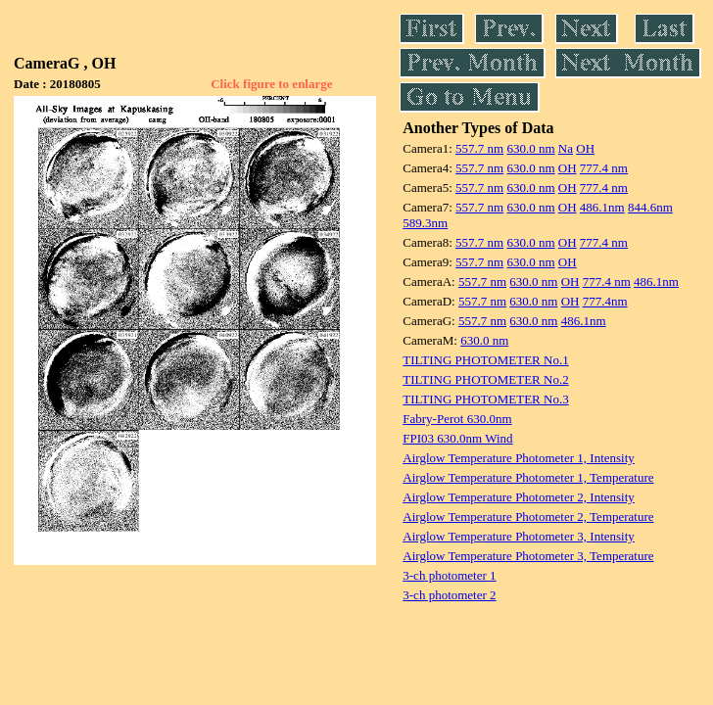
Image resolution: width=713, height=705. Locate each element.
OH (585, 148)
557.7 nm (479, 148)
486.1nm (602, 207)
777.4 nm (604, 168)
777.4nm (605, 301)
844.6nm (650, 207)
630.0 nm (530, 148)
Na (565, 148)
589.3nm (425, 222)
